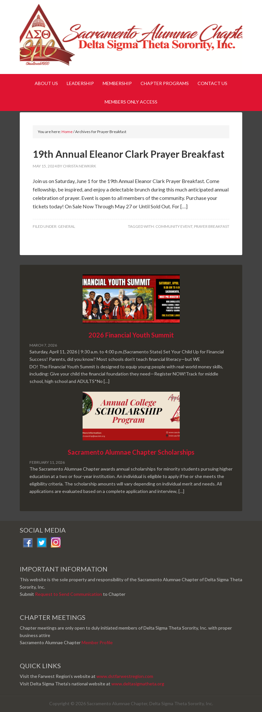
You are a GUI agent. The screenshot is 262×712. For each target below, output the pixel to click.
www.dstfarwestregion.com (125, 676)
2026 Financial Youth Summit (131, 335)
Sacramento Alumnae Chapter (131, 38)
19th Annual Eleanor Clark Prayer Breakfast (128, 154)
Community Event (173, 226)
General (66, 226)
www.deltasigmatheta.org (137, 683)
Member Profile (97, 642)
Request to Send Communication (68, 594)
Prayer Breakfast (211, 226)
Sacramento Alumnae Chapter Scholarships (131, 452)
